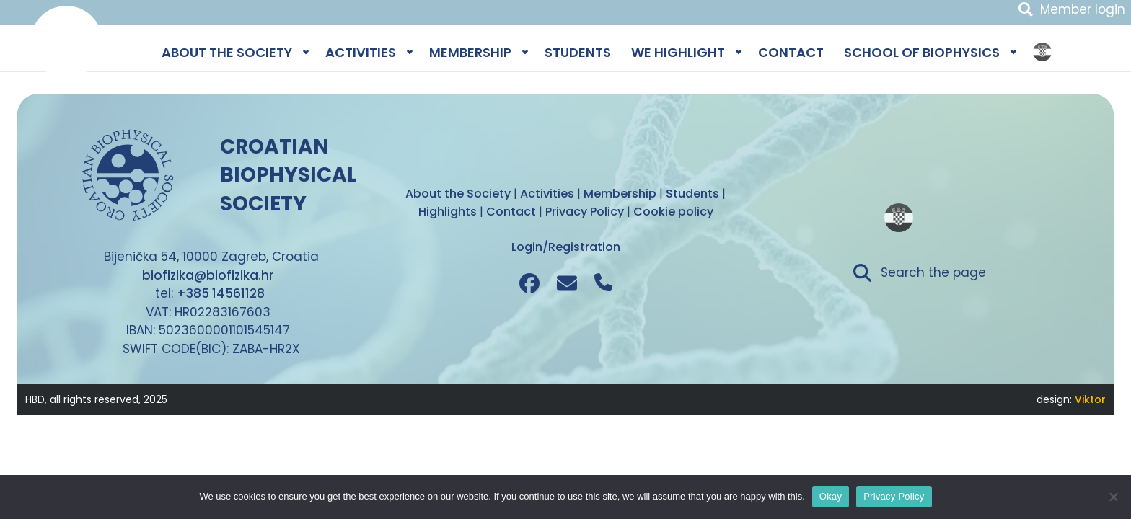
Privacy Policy (893, 496)
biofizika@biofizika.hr (207, 275)
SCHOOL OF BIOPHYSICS (922, 52)
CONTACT (791, 52)
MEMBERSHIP (470, 52)
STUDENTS (578, 52)
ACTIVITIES (360, 52)
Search (1025, 9)
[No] (1113, 496)
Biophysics (66, 42)
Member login (1082, 9)
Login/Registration (565, 247)
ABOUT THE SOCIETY (227, 52)
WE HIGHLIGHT (678, 52)
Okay (830, 496)
